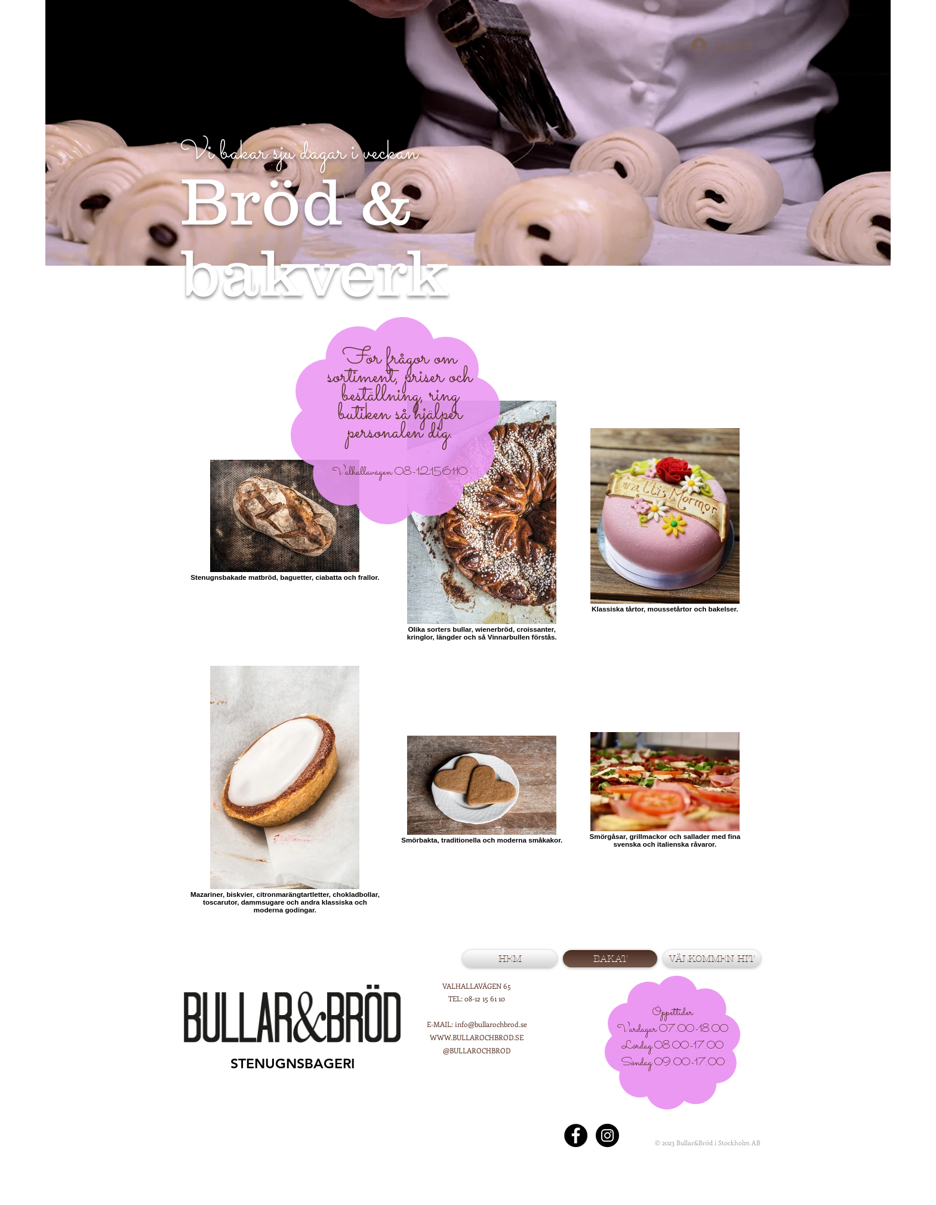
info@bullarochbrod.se (491, 1024)
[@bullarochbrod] (607, 1135)
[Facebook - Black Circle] (575, 1135)
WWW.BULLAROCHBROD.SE (477, 1037)
